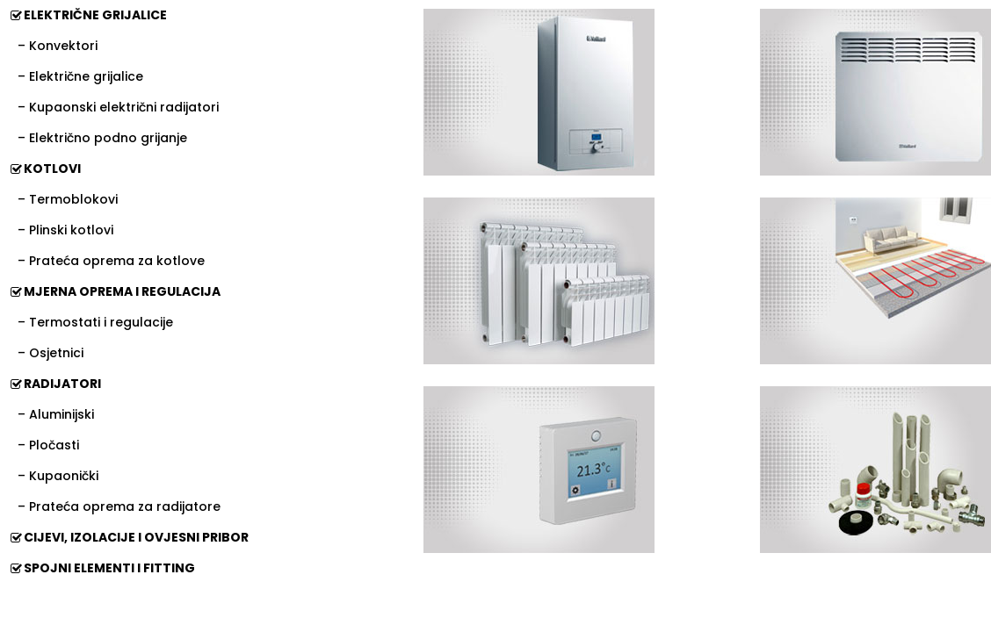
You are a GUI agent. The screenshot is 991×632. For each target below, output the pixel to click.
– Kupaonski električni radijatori (118, 107)
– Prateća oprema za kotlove (111, 260)
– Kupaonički (58, 476)
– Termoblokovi (68, 199)
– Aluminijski (56, 414)
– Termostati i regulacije (95, 322)
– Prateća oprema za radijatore (119, 506)
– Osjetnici (50, 353)
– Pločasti (48, 445)
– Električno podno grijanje (102, 138)
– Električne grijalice (80, 76)
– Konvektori (58, 45)
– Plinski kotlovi (65, 230)
